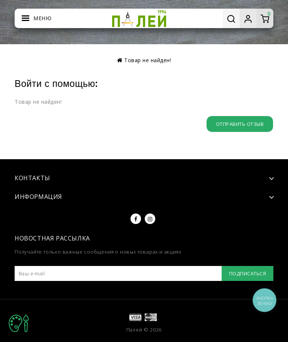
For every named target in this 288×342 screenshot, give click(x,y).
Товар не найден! (147, 60)
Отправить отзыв (240, 124)
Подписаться (247, 273)
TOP (19, 323)
